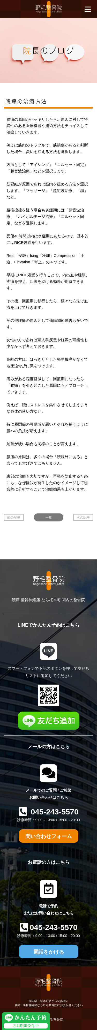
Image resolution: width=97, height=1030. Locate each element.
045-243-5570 (54, 811)
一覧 (48, 517)
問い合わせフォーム (48, 836)
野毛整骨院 (55, 1019)
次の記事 (83, 517)
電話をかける (48, 952)
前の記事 (13, 517)
